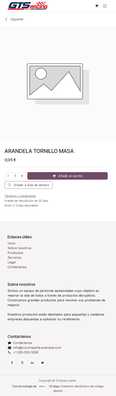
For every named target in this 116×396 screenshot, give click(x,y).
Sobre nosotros (19, 248)
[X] (22, 363)
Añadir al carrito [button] (67, 176)
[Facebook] (12, 363)
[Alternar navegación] (105, 6)
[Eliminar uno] (8, 175)
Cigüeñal (14, 19)
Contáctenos (17, 267)
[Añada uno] (22, 175)
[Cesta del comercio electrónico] (97, 6)
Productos (15, 253)
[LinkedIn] (32, 363)
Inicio (11, 243)
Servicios (14, 257)
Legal (11, 262)
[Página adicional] (43, 363)
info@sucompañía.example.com (37, 348)
